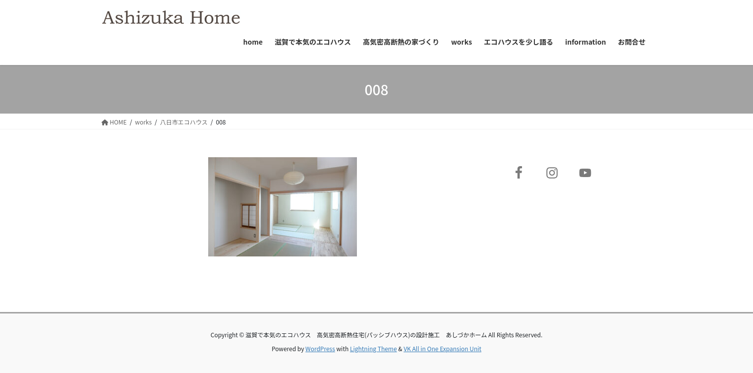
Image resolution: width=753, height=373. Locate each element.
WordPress (320, 348)
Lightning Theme (373, 348)
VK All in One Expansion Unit (442, 348)
